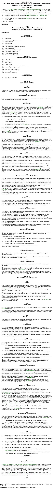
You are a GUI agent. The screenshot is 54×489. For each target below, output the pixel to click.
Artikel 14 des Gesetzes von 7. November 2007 (36, 15)
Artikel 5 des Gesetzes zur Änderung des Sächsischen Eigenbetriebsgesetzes (24, 9)
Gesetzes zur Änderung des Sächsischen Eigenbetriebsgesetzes (23, 473)
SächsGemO (40, 107)
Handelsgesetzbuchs (6, 289)
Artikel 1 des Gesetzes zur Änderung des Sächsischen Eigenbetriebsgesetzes (20, 464)
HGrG (16, 402)
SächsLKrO (12, 112)
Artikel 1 (27, 18)
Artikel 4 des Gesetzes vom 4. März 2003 (32, 13)
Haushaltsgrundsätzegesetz (8, 402)
